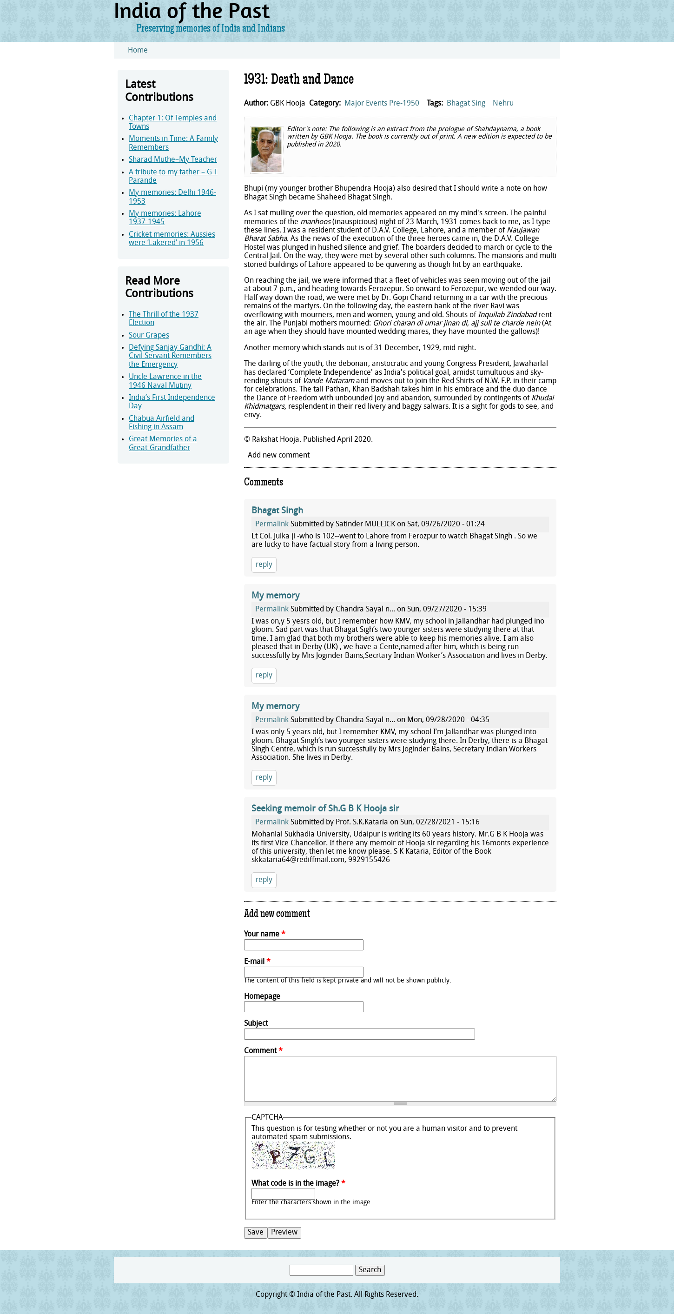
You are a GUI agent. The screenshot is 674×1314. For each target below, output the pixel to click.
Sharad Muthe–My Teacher (173, 160)
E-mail (257, 962)
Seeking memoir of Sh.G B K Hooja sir (325, 809)
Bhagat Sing (466, 103)
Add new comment (279, 455)
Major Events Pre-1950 (381, 103)
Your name (264, 934)
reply (264, 565)
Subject (256, 1024)
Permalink (272, 524)
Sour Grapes (149, 335)
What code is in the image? (298, 1184)
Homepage (262, 997)
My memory (275, 596)
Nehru (503, 103)
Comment (263, 1051)
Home (138, 50)
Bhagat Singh (277, 511)
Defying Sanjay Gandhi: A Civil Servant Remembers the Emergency (170, 356)
